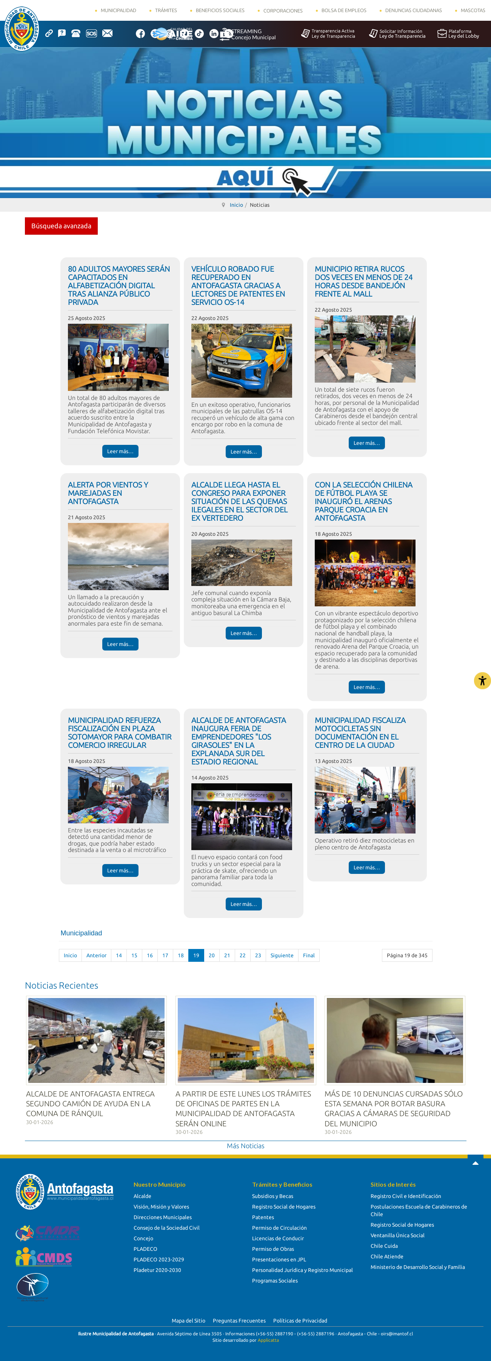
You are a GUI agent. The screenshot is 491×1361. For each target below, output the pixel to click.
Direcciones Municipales (163, 1216)
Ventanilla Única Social (398, 1234)
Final (309, 955)
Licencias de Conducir (278, 1237)
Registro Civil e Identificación (406, 1195)
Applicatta (268, 1338)
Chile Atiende (387, 1255)
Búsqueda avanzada (61, 225)
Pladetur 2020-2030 (157, 1269)
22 (243, 955)
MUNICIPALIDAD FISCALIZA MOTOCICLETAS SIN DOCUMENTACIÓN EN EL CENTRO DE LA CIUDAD (360, 732)
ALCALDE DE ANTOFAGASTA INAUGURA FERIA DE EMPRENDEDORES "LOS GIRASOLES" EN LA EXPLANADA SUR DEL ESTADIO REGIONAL (238, 741)
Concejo (143, 1237)
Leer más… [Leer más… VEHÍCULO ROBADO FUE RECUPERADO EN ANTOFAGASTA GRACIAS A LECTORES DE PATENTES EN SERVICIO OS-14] (244, 452)
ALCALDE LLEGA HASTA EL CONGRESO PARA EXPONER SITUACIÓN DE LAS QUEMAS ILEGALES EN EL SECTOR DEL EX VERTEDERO (239, 501)
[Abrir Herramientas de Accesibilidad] (482, 680)
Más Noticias (246, 1144)
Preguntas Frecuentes (239, 1319)
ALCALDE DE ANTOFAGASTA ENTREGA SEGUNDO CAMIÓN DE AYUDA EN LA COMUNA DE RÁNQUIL (90, 1102)
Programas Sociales (275, 1279)
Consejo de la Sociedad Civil (167, 1227)
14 (119, 955)
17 (165, 955)
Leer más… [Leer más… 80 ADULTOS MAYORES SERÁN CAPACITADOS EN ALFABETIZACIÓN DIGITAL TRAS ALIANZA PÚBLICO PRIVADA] (120, 451)
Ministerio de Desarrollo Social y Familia (418, 1266)
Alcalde (142, 1195)
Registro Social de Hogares (284, 1206)
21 (227, 955)
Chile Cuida (384, 1245)
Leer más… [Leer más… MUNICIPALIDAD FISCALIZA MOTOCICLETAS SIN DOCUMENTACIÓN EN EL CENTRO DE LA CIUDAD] (367, 867)
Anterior (96, 955)
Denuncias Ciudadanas (413, 10)
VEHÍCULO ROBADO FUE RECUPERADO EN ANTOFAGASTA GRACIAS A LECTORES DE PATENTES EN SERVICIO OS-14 (238, 285)
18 (181, 955)
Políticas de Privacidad (300, 1319)
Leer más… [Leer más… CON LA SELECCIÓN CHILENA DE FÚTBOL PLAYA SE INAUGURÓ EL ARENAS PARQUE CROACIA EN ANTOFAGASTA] (367, 687)
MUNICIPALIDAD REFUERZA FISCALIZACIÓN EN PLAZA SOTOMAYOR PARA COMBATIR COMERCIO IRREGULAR (119, 732)
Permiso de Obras (273, 1248)
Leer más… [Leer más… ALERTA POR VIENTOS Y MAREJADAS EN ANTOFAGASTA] (120, 644)
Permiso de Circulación (279, 1227)
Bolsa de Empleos (344, 10)
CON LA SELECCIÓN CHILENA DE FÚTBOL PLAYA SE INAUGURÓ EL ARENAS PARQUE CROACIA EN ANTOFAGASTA (364, 501)
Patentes (263, 1216)
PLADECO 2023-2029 (159, 1258)
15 (134, 955)
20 (212, 955)
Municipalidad (118, 10)
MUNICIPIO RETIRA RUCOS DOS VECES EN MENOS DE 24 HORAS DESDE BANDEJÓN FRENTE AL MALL (364, 281)
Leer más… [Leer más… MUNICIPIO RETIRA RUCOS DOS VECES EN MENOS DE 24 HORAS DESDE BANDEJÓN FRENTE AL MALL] (367, 443)
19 (196, 955)
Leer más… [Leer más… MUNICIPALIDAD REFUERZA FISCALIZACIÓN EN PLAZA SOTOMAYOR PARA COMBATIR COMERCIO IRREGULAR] (120, 870)
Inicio (70, 955)
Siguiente (282, 955)
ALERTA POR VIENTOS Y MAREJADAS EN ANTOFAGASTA (108, 493)
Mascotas (473, 10)
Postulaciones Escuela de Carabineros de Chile (419, 1209)
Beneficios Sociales (220, 10)
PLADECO (145, 1248)
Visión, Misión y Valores (161, 1206)
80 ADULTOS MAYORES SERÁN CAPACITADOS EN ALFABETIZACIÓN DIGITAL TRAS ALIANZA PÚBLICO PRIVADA (119, 285)
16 (150, 955)
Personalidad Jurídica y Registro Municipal (302, 1269)
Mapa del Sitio (188, 1319)
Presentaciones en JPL (279, 1258)
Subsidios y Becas (272, 1195)
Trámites (166, 10)
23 (258, 955)
